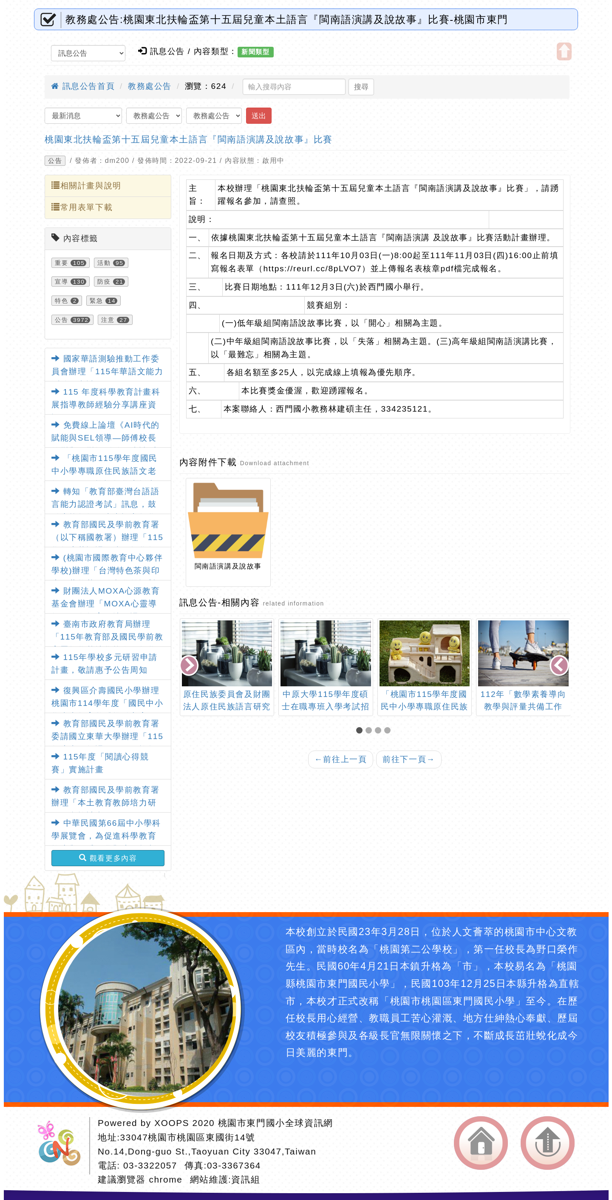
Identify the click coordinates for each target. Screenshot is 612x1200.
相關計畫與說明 (86, 185)
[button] (361, 731)
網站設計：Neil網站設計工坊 (62, 1145)
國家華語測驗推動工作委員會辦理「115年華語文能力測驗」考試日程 (107, 371)
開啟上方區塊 (564, 51)
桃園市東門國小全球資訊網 (275, 1123)
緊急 (96, 300)
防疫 (103, 281)
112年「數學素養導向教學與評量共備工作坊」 (524, 706)
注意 (107, 319)
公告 (55, 160)
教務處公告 (150, 86)
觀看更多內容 (108, 858)
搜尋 (361, 86)
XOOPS (171, 1123)
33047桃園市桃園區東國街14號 (187, 1137)
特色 (61, 300)
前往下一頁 (408, 759)
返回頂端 (548, 1143)
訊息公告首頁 (83, 86)
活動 (103, 262)
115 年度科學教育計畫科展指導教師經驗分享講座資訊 (106, 404)
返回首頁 (481, 1143)
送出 (259, 115)
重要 (61, 262)
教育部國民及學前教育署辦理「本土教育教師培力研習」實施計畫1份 (105, 802)
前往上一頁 (340, 759)
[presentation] (189, 666)
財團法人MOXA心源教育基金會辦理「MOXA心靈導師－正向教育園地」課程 (105, 603)
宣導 (61, 281)
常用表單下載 (82, 207)
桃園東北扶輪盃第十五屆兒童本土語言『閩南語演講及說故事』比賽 (189, 139)
